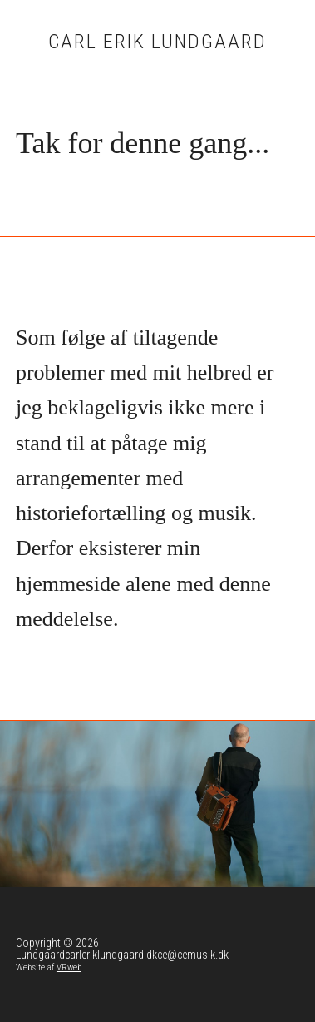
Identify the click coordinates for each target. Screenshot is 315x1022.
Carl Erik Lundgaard (157, 41)
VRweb (69, 967)
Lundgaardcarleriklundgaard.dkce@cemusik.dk (122, 954)
